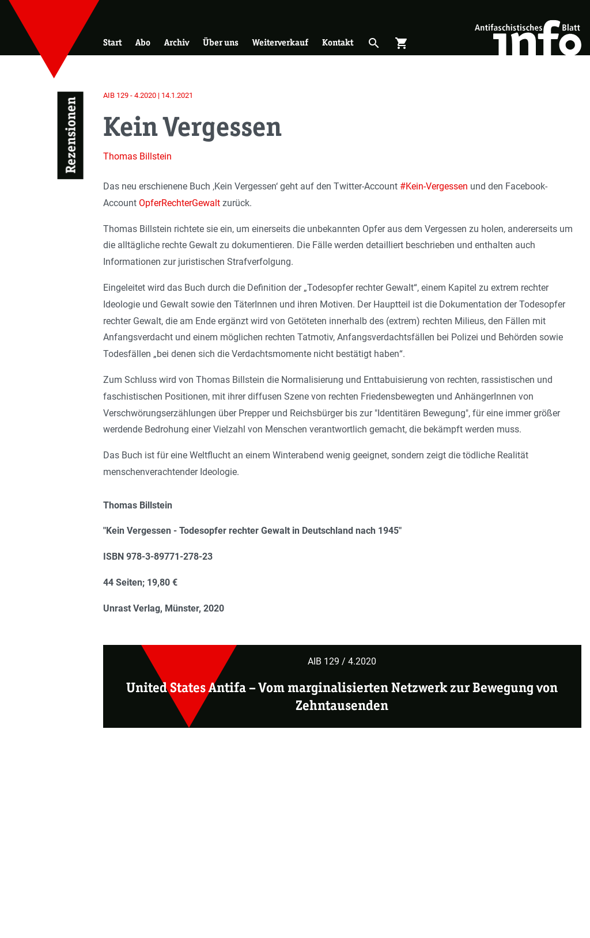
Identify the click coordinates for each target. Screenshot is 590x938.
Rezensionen (70, 135)
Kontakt (337, 42)
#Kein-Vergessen (434, 186)
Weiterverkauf (280, 42)
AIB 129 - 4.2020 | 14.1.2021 (148, 95)
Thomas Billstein (137, 156)
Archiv (176, 42)
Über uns (221, 42)
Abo (142, 42)
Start (112, 42)
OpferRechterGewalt (179, 203)
